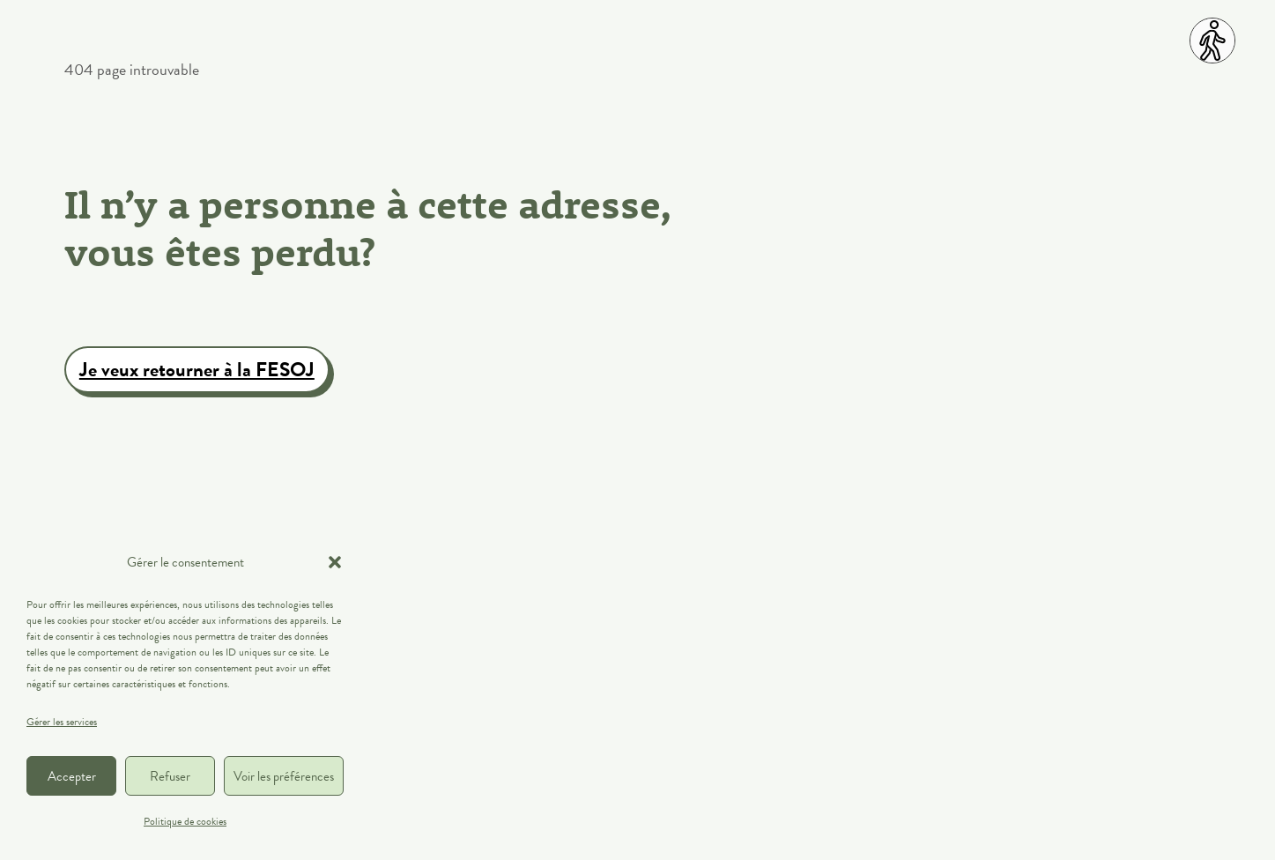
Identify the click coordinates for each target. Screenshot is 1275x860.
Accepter (72, 776)
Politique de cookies (185, 821)
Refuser (170, 776)
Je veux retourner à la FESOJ (197, 369)
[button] (335, 562)
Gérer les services (61, 722)
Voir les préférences (284, 776)
